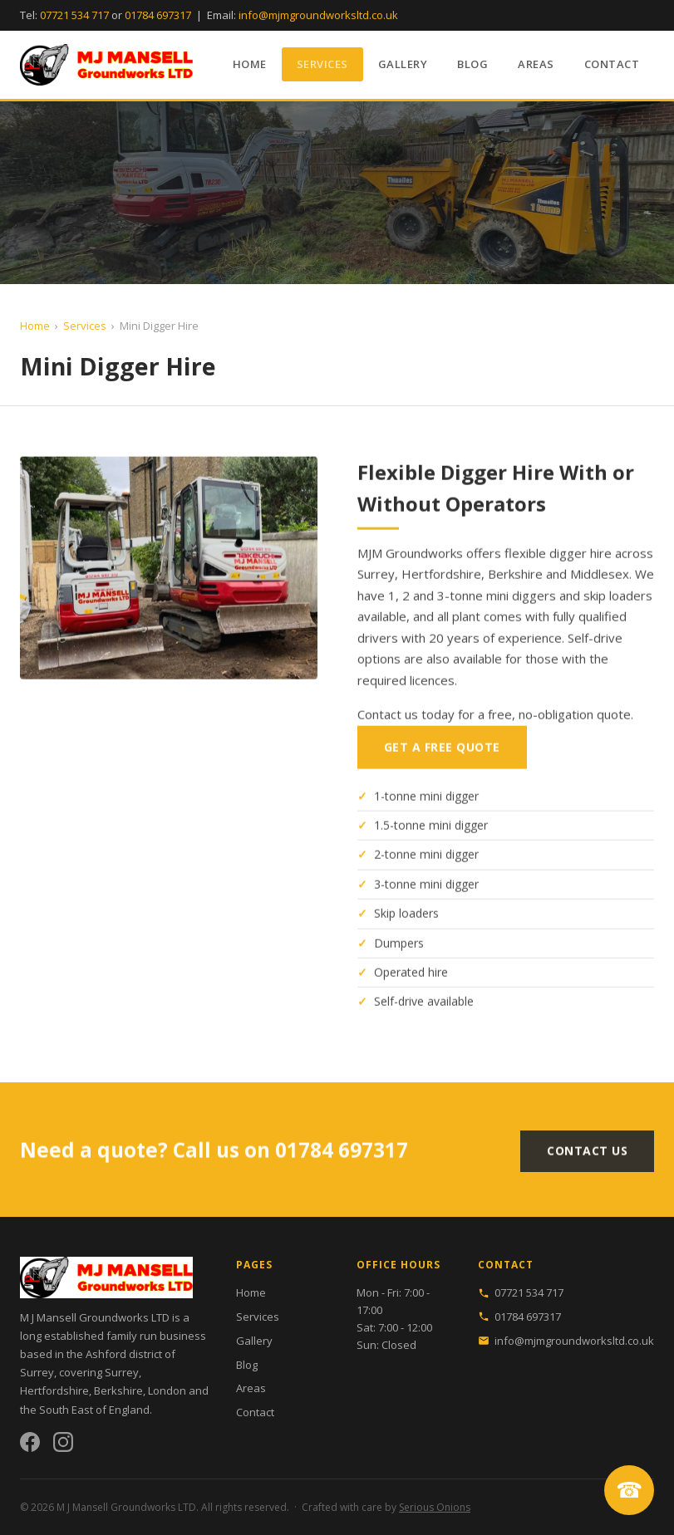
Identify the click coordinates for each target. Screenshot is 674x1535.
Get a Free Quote (442, 751)
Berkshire (118, 1390)
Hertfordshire (54, 1390)
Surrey (122, 1372)
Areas (536, 63)
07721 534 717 (74, 14)
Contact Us (587, 1157)
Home (250, 63)
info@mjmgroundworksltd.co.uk (318, 14)
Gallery (403, 63)
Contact (612, 63)
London (167, 1390)
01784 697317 (158, 14)
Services (322, 63)
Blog (472, 63)
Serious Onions (434, 1507)
